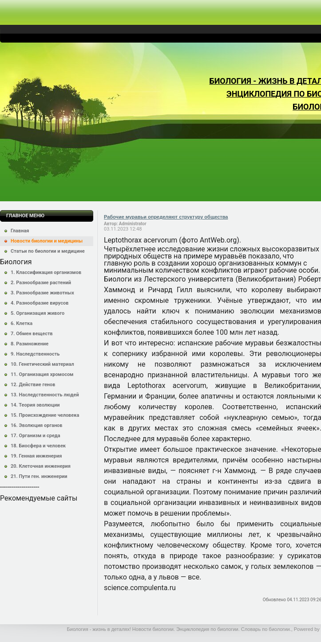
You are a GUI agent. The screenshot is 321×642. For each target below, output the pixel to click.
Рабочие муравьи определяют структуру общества (166, 216)
